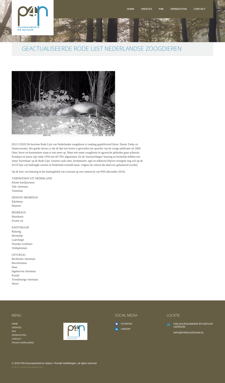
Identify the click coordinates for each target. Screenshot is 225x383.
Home (130, 8)
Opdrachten (178, 8)
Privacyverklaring (23, 343)
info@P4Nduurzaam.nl (188, 332)
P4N (161, 8)
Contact (200, 8)
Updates (146, 8)
